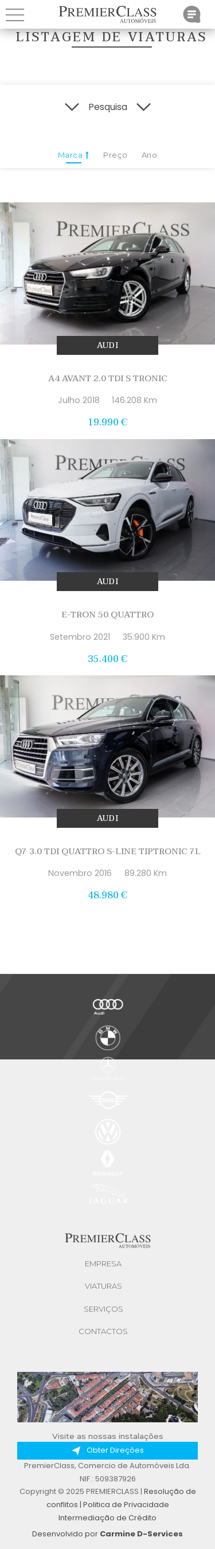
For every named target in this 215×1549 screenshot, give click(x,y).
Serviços (103, 1308)
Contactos (103, 1331)
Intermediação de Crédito (107, 1517)
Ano (150, 154)
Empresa (103, 1263)
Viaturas (103, 1285)
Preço (115, 154)
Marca (73, 156)
